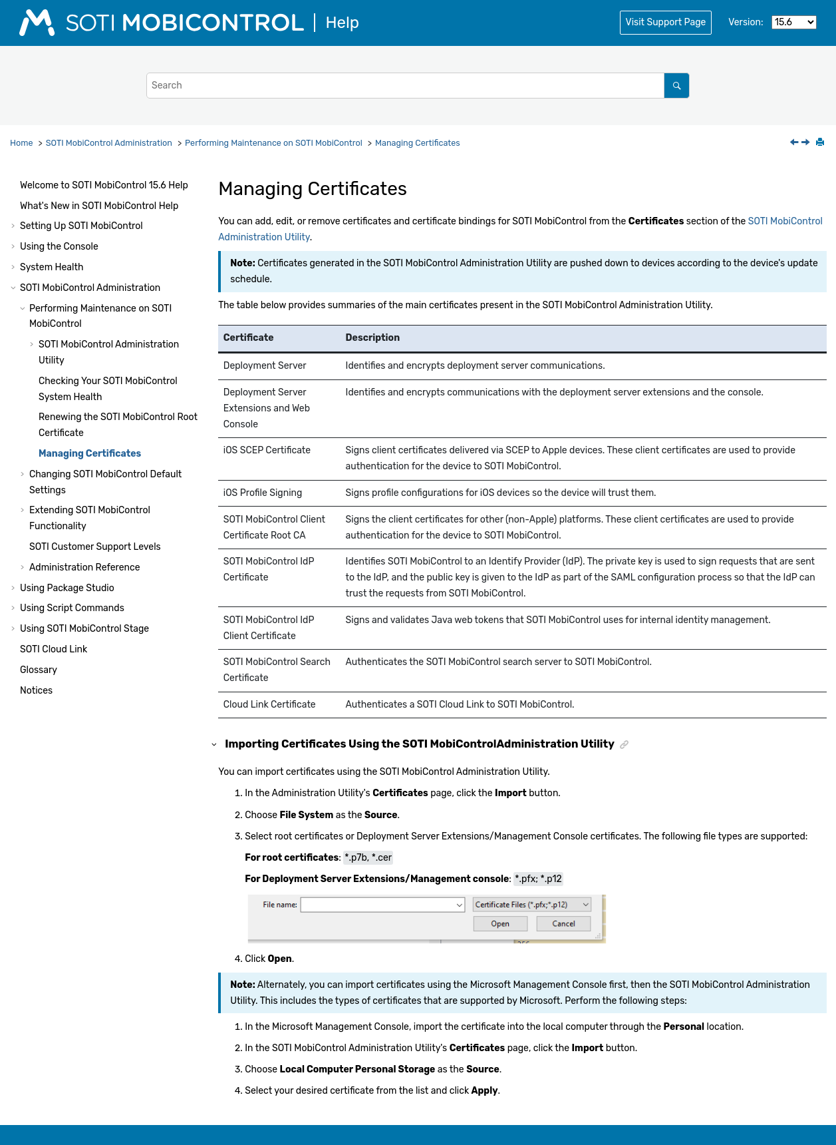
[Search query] (418, 86)
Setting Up (81, 226)
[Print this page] (821, 143)
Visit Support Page (666, 22)
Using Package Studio (67, 588)
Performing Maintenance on (273, 143)
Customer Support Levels (95, 547)
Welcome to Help (104, 185)
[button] (14, 186)
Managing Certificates (417, 143)
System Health (51, 267)
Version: (745, 22)
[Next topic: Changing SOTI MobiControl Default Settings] (806, 143)
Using (84, 628)
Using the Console (59, 246)
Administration (109, 143)
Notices (36, 690)
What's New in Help (99, 206)
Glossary (38, 670)
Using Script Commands (72, 608)
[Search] (677, 86)
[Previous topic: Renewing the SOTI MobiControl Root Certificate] (795, 143)
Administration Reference (84, 567)
